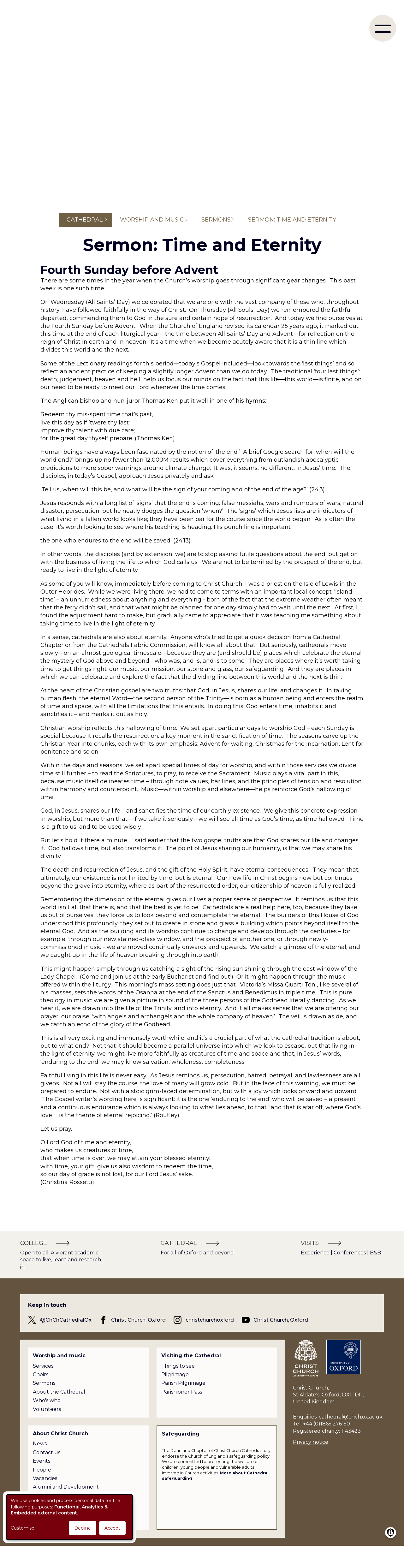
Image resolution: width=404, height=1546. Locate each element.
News (40, 1444)
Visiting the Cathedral (191, 1356)
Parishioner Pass (181, 1392)
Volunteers (47, 1409)
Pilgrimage (175, 1374)
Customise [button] (22, 1528)
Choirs (40, 1374)
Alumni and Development (66, 1487)
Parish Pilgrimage (183, 1383)
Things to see (178, 1366)
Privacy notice (310, 1442)
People (42, 1470)
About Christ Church (60, 1433)
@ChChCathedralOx (66, 1320)
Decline (82, 1528)
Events (41, 1461)
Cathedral (85, 219)
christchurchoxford (210, 1320)
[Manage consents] (390, 1532)
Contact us (46, 1452)
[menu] (382, 28)
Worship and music (152, 219)
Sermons (216, 219)
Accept (112, 1528)
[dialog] (69, 1517)
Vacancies (45, 1478)
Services (43, 1366)
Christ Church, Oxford (138, 1320)
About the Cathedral (59, 1392)
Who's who (47, 1400)
